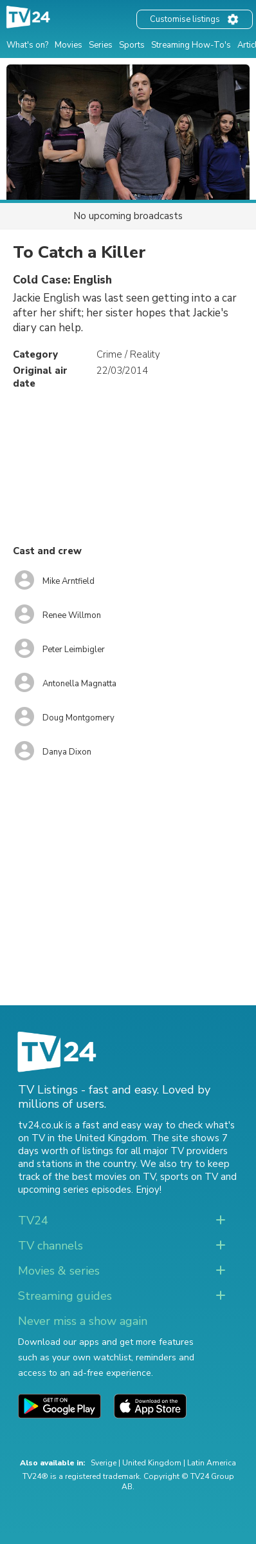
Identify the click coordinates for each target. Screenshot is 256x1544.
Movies (68, 45)
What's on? (27, 45)
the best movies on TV (105, 1176)
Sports (132, 45)
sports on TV (189, 1176)
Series (101, 45)
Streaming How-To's (191, 45)
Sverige (103, 1463)
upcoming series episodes (74, 1189)
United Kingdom (151, 1463)
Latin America (211, 1463)
